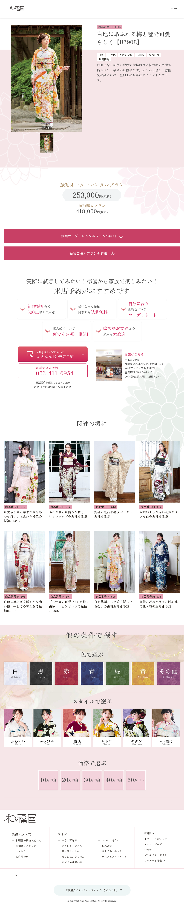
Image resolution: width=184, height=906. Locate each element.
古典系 (140, 54)
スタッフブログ (153, 844)
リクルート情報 (153, 860)
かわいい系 (126, 54)
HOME (15, 875)
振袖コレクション (26, 846)
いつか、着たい (110, 840)
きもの (62, 834)
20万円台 (153, 54)
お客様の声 (22, 856)
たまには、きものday (74, 856)
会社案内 (149, 849)
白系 (101, 54)
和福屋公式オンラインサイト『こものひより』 (92, 890)
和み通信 (107, 846)
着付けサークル (70, 851)
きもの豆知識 (69, 840)
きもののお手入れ (112, 851)
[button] (78, 78)
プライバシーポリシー (156, 855)
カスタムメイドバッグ (114, 856)
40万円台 (104, 59)
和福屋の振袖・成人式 (28, 840)
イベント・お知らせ (155, 838)
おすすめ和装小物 (72, 862)
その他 (112, 54)
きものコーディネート (74, 846)
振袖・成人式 (21, 834)
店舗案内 (149, 833)
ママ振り (21, 851)
